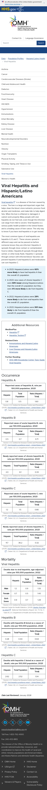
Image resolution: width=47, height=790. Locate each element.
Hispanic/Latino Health (35, 58)
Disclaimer (31, 766)
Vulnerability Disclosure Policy (34, 783)
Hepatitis (14, 332)
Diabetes (5, 89)
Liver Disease (7, 129)
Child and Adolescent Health (13, 84)
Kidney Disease (7, 124)
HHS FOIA (9, 777)
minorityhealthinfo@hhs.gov (14, 729)
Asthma (4, 69)
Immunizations (7, 114)
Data (3, 58)
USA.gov (10, 766)
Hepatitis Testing (18, 335)
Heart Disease (7, 99)
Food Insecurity (7, 94)
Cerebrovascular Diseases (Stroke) (16, 79)
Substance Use (7, 169)
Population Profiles (16, 58)
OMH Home (10, 761)
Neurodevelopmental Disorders (14, 139)
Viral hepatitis (8, 202)
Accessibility (32, 777)
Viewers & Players (13, 782)
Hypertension (7, 109)
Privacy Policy (11, 772)
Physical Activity (8, 159)
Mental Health (7, 134)
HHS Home (32, 761)
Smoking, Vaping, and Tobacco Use (16, 164)
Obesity (4, 149)
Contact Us (16, 38)
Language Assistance (35, 38)
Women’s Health (8, 179)
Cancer (4, 74)
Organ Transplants (9, 154)
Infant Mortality (7, 119)
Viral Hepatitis (7, 174)
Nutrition (5, 144)
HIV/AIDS (5, 104)
